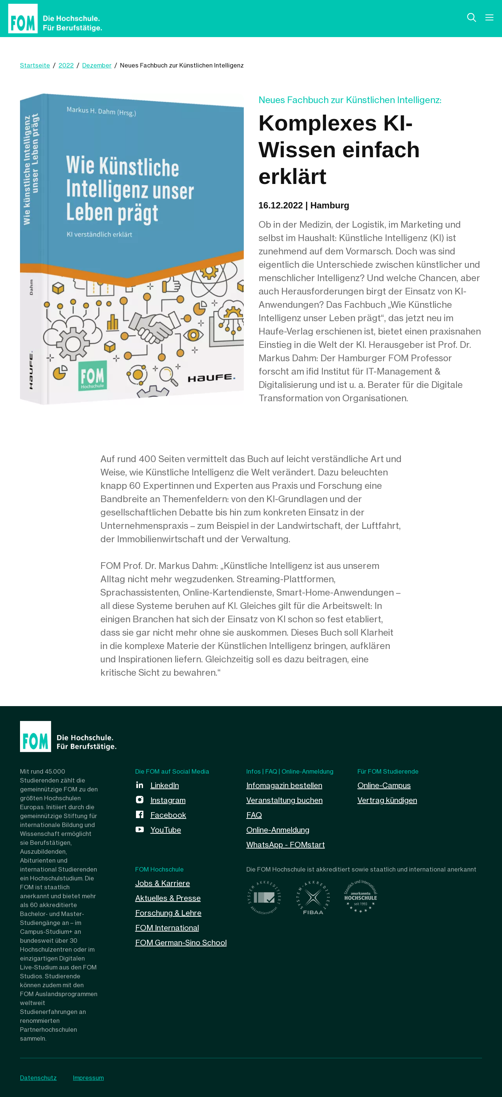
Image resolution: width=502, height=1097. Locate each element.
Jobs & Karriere (162, 883)
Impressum (88, 1077)
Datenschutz (38, 1077)
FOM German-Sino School (181, 942)
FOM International (167, 927)
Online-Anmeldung (277, 829)
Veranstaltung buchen (284, 800)
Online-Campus (384, 785)
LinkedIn (164, 785)
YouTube (165, 829)
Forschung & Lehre (168, 913)
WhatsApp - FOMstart (285, 844)
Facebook (168, 815)
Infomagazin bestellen (284, 785)
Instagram (168, 800)
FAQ (254, 815)
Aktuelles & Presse (168, 898)
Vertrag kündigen (387, 800)
